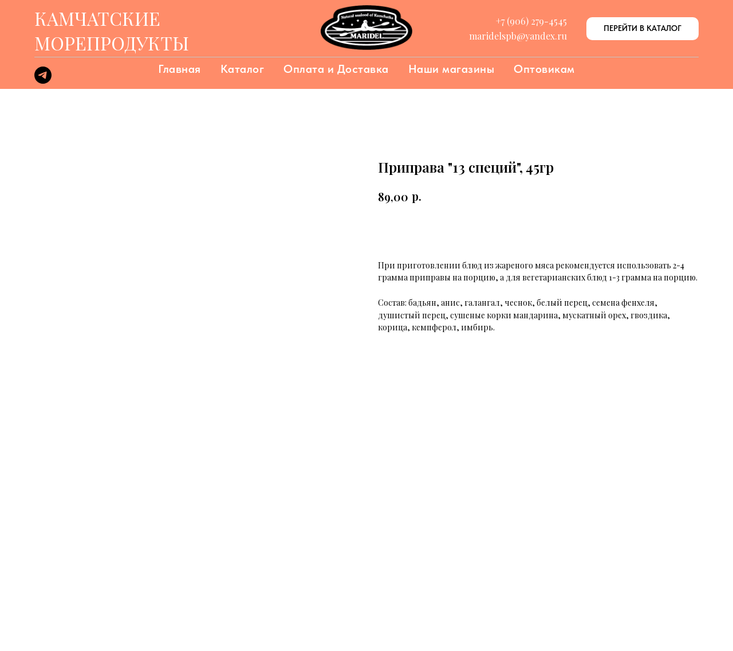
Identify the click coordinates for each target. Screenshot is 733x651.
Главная (179, 69)
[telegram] (43, 80)
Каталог (242, 69)
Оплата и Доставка (336, 69)
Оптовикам (544, 69)
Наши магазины (451, 69)
